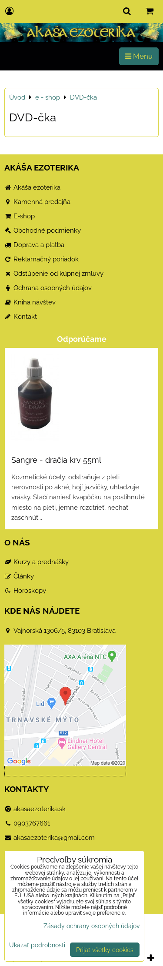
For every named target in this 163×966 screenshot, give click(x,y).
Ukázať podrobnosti (37, 945)
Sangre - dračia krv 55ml (56, 460)
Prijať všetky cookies (104, 949)
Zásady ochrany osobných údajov (91, 925)
